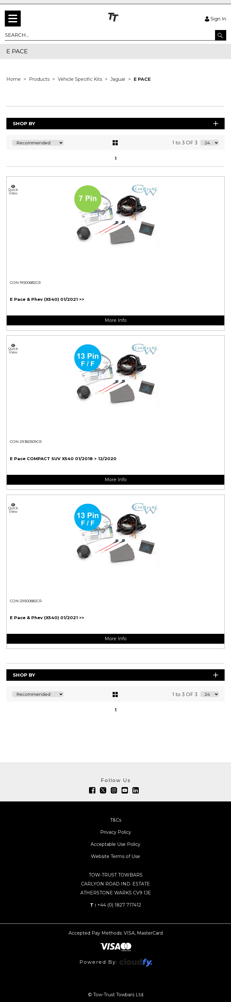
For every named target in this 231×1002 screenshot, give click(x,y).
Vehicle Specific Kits (80, 79)
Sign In (215, 18)
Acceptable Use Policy (115, 844)
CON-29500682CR (26, 601)
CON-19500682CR (25, 282)
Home (14, 79)
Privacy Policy (115, 832)
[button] (220, 35)
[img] (92, 790)
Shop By (116, 123)
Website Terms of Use (115, 856)
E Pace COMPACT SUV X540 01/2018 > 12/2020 (63, 458)
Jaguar (118, 79)
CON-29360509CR (26, 441)
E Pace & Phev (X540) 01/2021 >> (47, 299)
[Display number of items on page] (209, 143)
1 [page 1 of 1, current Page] (115, 158)
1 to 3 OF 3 (184, 143)
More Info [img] (116, 320)
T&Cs (115, 820)
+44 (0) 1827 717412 (115, 905)
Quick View (13, 190)
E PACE (142, 79)
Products (40, 79)
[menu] (13, 19)
